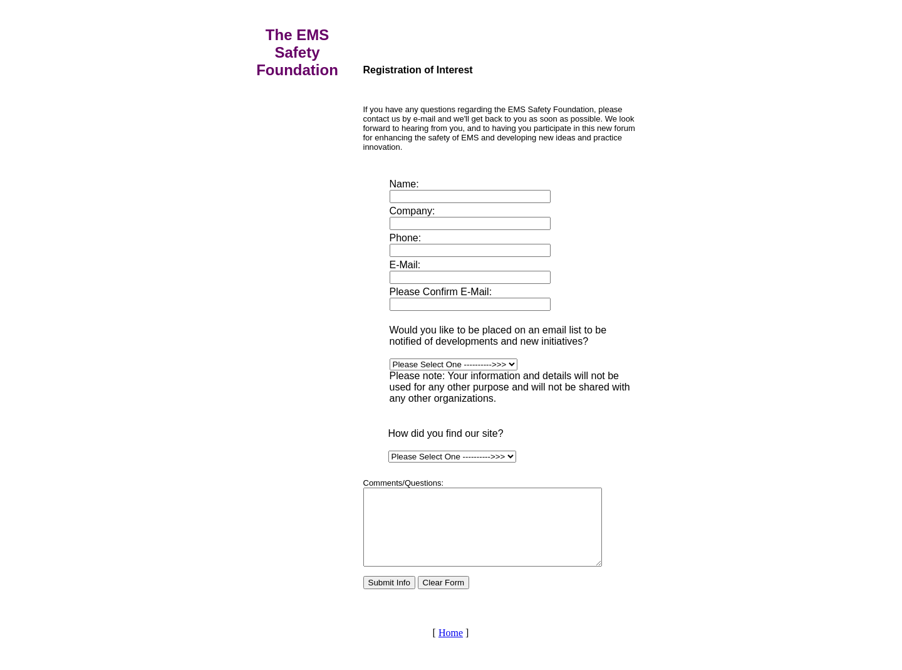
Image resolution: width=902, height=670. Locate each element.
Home (450, 647)
